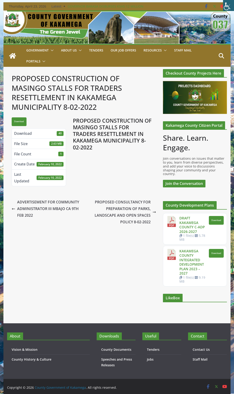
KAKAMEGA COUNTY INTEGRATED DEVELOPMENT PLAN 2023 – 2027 (191, 262)
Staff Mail (200, 359)
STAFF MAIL (183, 50)
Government (37, 50)
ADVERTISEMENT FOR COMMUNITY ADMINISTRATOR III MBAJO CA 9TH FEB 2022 (45, 209)
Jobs (150, 359)
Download (19, 121)
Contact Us (201, 349)
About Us (69, 50)
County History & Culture (31, 359)
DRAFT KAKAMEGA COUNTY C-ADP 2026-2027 (192, 225)
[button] (51, 50)
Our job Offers (123, 50)
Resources (153, 50)
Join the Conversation (184, 183)
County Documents (116, 349)
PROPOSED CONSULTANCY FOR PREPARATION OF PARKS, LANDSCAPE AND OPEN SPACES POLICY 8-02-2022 (125, 212)
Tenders (96, 50)
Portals (33, 61)
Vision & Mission (24, 349)
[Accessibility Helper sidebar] (228, 5)
